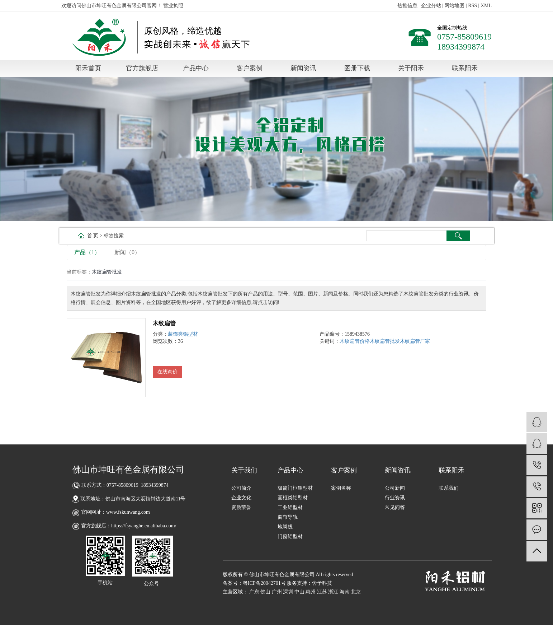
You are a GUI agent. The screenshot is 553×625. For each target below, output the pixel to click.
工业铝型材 (290, 507)
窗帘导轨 (288, 517)
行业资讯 (395, 497)
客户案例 (250, 68)
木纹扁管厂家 (415, 341)
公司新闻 (395, 488)
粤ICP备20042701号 (264, 583)
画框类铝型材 (293, 497)
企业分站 (431, 5)
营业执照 (173, 5)
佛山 (265, 591)
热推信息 (407, 5)
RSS (472, 5)
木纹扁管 (164, 323)
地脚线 (285, 527)
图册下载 (357, 68)
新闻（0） (127, 252)
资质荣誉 (241, 507)
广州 (277, 591)
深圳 (288, 591)
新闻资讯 (303, 68)
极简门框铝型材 (295, 488)
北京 (356, 591)
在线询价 (167, 371)
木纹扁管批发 (385, 341)
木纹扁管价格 (355, 341)
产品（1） (87, 252)
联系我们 (449, 488)
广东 (254, 591)
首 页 (93, 235)
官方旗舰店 (142, 68)
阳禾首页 (88, 68)
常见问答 (395, 507)
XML (486, 5)
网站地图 (454, 5)
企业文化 (241, 497)
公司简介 (241, 488)
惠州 (311, 591)
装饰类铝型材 (183, 334)
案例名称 (341, 488)
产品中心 (196, 68)
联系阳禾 (465, 68)
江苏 (322, 591)
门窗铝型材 (290, 536)
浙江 (333, 591)
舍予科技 (322, 583)
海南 (345, 591)
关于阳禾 (411, 68)
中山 (299, 591)
